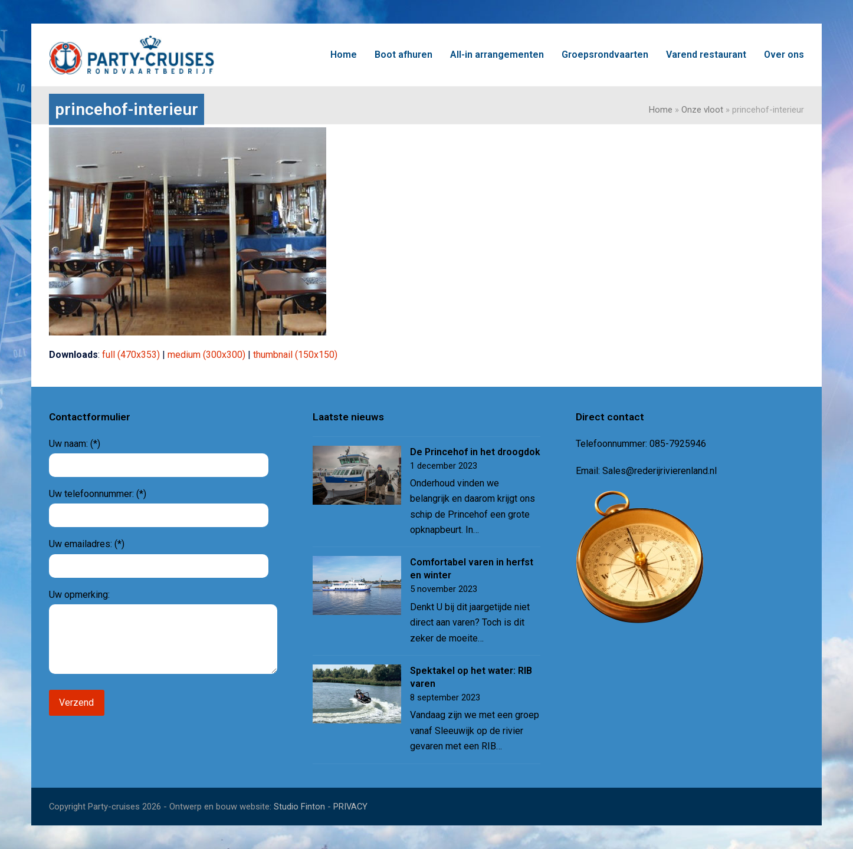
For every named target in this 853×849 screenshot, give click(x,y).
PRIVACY (350, 806)
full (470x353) (131, 354)
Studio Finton (299, 806)
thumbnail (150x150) (295, 354)
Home (660, 109)
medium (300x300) (206, 354)
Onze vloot (702, 109)
